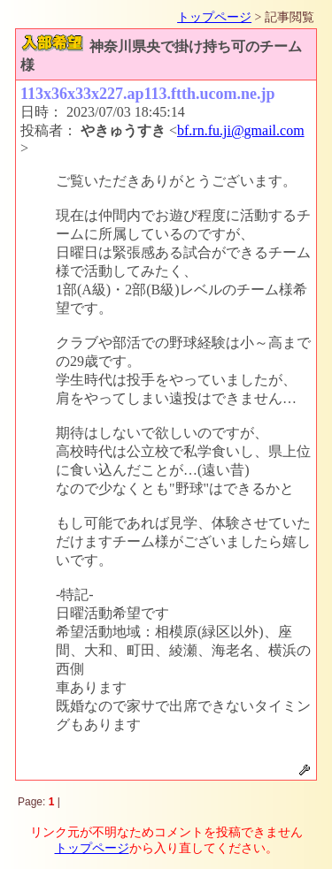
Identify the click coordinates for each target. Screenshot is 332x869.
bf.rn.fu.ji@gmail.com (241, 130)
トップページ (214, 17)
